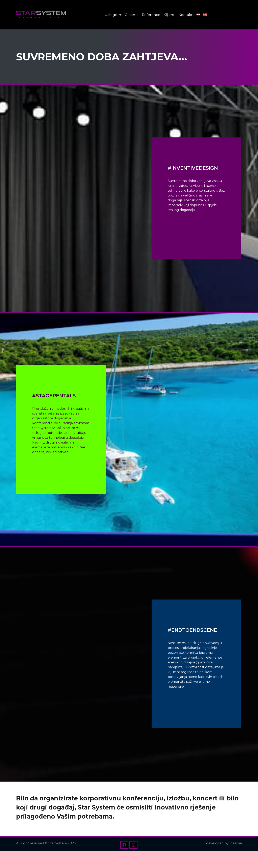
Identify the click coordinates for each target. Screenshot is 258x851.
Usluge (113, 15)
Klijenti (169, 15)
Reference (151, 15)
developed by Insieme (224, 843)
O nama (132, 15)
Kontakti (186, 15)
